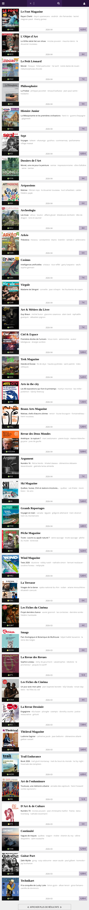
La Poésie (25, 90)
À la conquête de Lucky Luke (33, 885)
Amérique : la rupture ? (31, 438)
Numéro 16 (25, 463)
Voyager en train (28, 513)
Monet (23, 66)
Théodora (25, 239)
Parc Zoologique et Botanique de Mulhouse (40, 637)
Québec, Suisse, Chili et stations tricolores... (40, 488)
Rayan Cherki (26, 16)
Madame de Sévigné (29, 289)
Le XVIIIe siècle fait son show (33, 41)
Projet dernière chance (30, 612)
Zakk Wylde (26, 860)
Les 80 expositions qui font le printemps (38, 388)
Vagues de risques (29, 835)
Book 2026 (25, 761)
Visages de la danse (29, 587)
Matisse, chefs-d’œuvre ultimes (34, 413)
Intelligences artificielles (31, 264)
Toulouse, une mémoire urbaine (35, 786)
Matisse (24, 190)
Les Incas (25, 215)
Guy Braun (25, 314)
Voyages (24, 140)
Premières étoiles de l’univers (33, 339)
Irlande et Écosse (28, 364)
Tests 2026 (25, 562)
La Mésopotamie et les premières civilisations (40, 115)
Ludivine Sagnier (28, 736)
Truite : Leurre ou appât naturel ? (35, 537)
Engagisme (25, 711)
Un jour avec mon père (31, 686)
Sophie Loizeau (27, 662)
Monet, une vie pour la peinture (35, 165)
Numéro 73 (25, 810)
